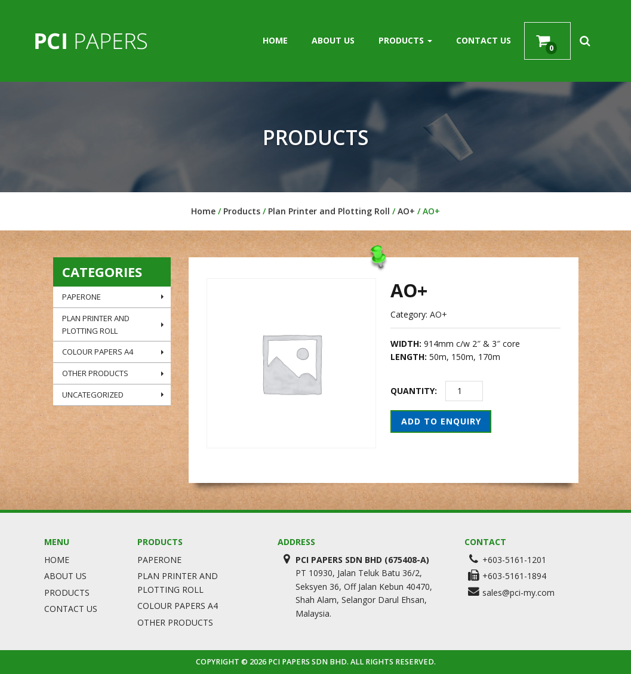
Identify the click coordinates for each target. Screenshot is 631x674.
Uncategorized (113, 394)
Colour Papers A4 (113, 351)
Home (275, 40)
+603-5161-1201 (514, 559)
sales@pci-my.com (518, 592)
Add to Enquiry (441, 421)
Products (405, 40)
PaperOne (113, 296)
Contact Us (483, 40)
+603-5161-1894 (514, 575)
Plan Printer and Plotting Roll (329, 211)
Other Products (113, 373)
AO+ (406, 211)
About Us (333, 40)
